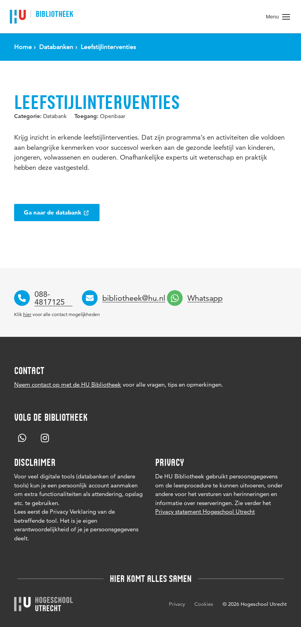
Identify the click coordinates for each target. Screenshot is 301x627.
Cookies (203, 604)
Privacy (177, 604)
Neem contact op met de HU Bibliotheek (67, 384)
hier (27, 314)
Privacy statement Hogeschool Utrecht (205, 511)
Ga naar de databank (57, 212)
